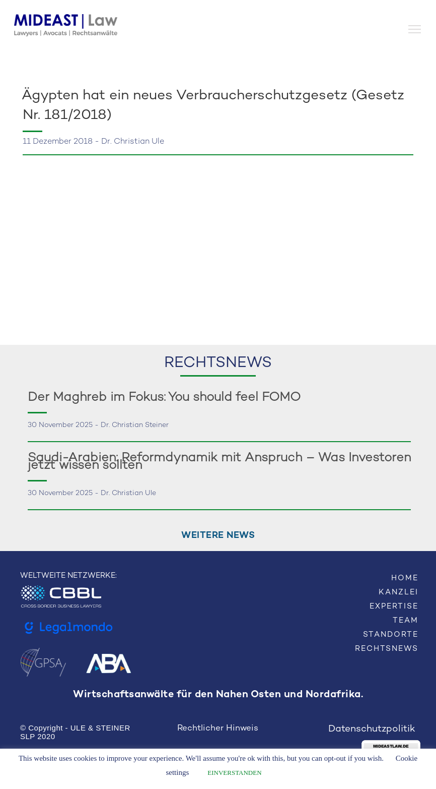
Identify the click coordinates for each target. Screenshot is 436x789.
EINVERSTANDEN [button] (234, 772)
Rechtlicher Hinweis (217, 728)
